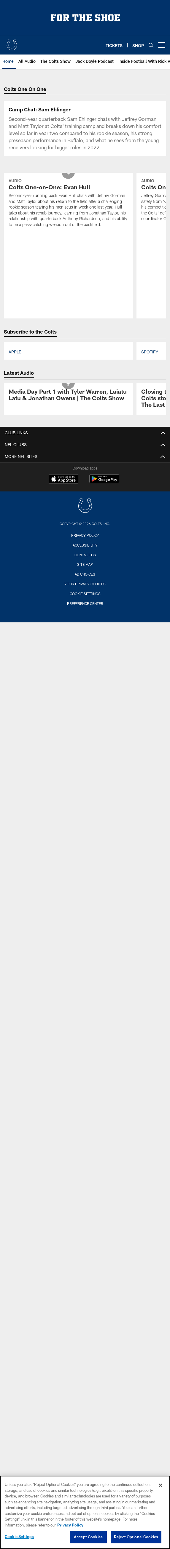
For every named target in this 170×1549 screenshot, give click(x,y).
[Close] (160, 1485)
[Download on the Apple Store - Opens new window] (63, 480)
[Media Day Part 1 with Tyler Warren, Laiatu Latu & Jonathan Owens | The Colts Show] (68, 395)
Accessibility (85, 545)
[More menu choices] (161, 45)
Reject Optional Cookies (136, 1536)
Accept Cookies (88, 1536)
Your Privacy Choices (85, 584)
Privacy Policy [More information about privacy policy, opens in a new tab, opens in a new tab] (70, 1525)
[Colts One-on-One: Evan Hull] (68, 203)
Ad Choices (85, 574)
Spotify (149, 351)
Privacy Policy (85, 535)
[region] (85, 1512)
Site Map (85, 564)
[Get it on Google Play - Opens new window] (104, 482)
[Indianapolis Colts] (85, 506)
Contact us (85, 555)
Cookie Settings (85, 594)
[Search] (151, 45)
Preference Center (85, 603)
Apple (15, 351)
